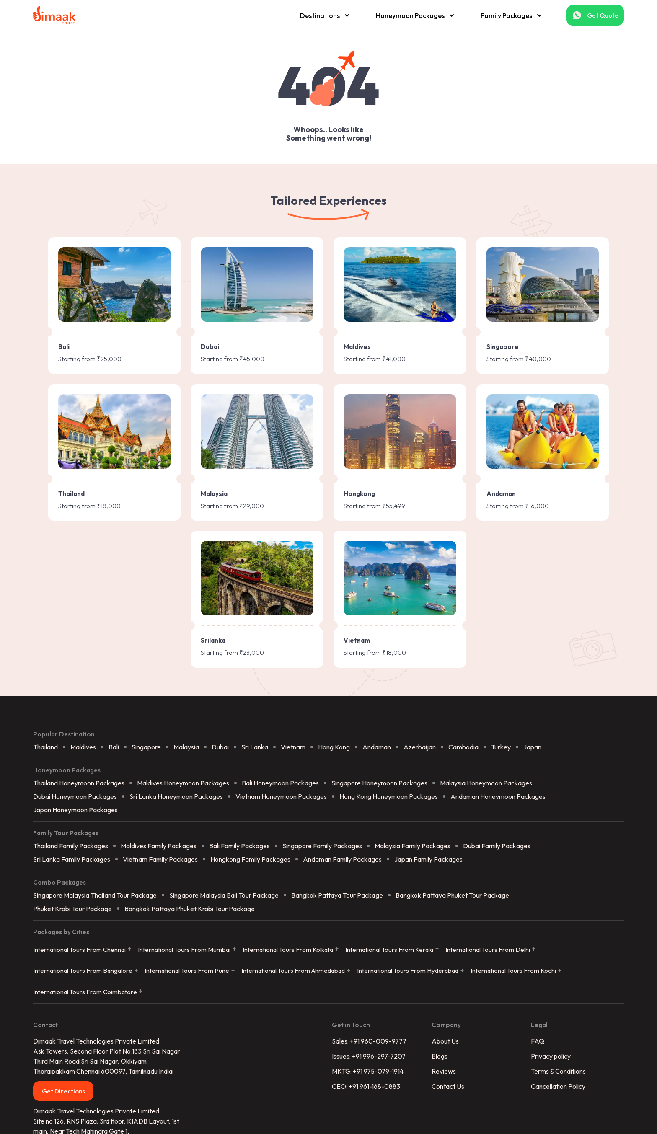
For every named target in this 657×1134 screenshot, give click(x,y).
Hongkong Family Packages (276, 736)
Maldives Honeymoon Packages (209, 659)
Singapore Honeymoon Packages (405, 659)
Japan (558, 623)
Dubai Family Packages (522, 723)
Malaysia (212, 623)
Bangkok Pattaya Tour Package (363, 773)
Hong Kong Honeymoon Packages (414, 673)
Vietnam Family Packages (185, 736)
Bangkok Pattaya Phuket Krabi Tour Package (215, 786)
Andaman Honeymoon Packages (523, 673)
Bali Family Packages (265, 723)
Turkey (526, 623)
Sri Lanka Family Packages (97, 736)
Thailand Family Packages (96, 723)
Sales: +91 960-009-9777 (369, 928)
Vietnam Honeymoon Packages (306, 673)
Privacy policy (534, 943)
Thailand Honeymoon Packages (104, 659)
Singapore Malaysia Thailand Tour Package (120, 773)
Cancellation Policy (541, 973)
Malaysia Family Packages (438, 723)
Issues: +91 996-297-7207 (369, 943)
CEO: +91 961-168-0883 (366, 973)
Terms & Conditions (541, 958)
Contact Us (439, 973)
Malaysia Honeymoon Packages (512, 659)
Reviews (435, 958)
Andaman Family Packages (367, 736)
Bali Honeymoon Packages (305, 659)
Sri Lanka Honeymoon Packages (201, 673)
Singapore (171, 623)
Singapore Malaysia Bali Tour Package (249, 773)
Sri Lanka (280, 623)
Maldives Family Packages (184, 723)
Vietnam (318, 623)
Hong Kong (359, 623)
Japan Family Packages (454, 736)
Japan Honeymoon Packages (101, 686)
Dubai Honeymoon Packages (100, 673)
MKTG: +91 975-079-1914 (368, 958)
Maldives (109, 623)
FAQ (521, 928)
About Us (436, 928)
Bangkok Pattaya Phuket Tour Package (478, 773)
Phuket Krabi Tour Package (98, 786)
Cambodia (489, 623)
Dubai (245, 623)
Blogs (431, 943)
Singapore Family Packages (348, 723)
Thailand (71, 623)
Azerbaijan (445, 623)
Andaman (402, 623)
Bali (139, 623)
